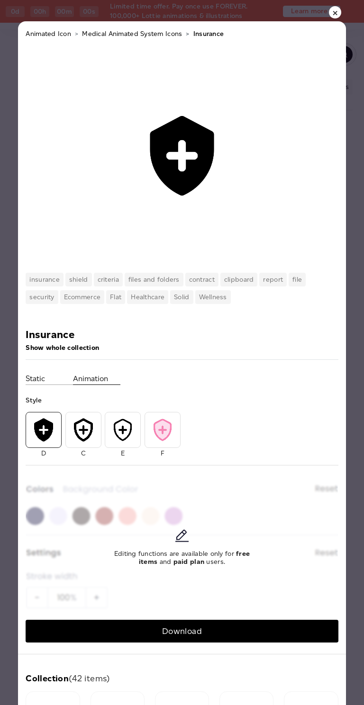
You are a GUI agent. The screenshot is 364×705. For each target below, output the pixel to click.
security (41, 297)
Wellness (213, 297)
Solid (181, 297)
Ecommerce (82, 297)
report (273, 280)
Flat (115, 297)
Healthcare (147, 297)
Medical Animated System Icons (132, 34)
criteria (108, 280)
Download (182, 631)
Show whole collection (62, 348)
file (297, 280)
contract (202, 280)
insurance (44, 280)
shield (78, 280)
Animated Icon (48, 34)
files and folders (154, 280)
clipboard (239, 280)
